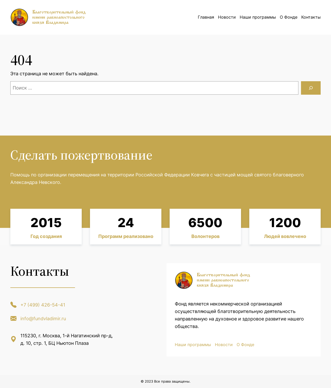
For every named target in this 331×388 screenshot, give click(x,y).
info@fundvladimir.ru (43, 318)
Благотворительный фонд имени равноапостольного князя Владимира (59, 17)
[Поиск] (311, 88)
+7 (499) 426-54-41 (42, 305)
